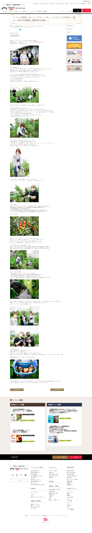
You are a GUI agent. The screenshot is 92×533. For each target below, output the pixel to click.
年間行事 (50, 477)
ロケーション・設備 (53, 470)
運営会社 (26, 515)
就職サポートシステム (35, 504)
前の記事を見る (57, 389)
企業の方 (89, 3)
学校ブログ (69, 505)
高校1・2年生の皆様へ (71, 472)
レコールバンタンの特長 (37, 467)
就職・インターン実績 (35, 506)
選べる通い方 (33, 477)
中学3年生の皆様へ (70, 474)
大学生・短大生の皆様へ (71, 476)
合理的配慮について (46, 515)
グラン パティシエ (34, 491)
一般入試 (50, 496)
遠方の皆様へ (69, 477)
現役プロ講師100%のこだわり (36, 476)
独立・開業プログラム (35, 470)
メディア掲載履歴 (70, 509)
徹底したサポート (34, 482)
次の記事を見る (17, 389)
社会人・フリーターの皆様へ (72, 479)
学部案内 (33, 488)
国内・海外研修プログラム (36, 481)
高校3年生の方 (36, 3)
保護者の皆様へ (70, 481)
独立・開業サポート (35, 507)
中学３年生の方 (52, 3)
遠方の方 (67, 3)
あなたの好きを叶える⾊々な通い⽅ (38, 484)
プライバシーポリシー (56, 515)
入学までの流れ (52, 491)
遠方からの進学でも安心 (53, 474)
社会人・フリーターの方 (75, 3)
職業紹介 (68, 495)
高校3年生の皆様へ (70, 470)
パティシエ (33, 493)
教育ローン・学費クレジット (54, 500)
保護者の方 (84, 3)
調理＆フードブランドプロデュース (38, 497)
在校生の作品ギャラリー (53, 476)
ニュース (68, 504)
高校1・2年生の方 (43, 3)
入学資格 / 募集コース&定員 (54, 489)
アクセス (63, 11)
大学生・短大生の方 (60, 3)
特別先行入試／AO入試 (53, 493)
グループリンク (70, 491)
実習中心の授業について (35, 472)
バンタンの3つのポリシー (35, 515)
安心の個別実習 (34, 474)
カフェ (32, 495)
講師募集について (70, 484)
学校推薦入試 (51, 494)
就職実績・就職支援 (36, 501)
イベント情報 (69, 500)
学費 (50, 498)
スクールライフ (52, 467)
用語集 (68, 493)
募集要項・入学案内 (54, 486)
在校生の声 (51, 472)
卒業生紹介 (51, 481)
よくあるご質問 (69, 11)
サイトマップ (64, 515)
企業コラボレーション (35, 479)
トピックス (69, 502)
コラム (68, 507)
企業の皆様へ (69, 482)
